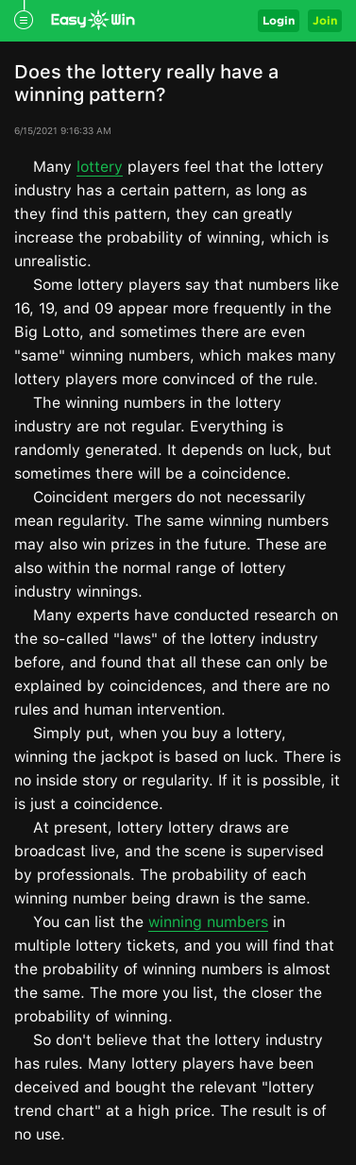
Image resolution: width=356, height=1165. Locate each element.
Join (325, 20)
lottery (99, 167)
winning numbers (208, 922)
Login (279, 20)
